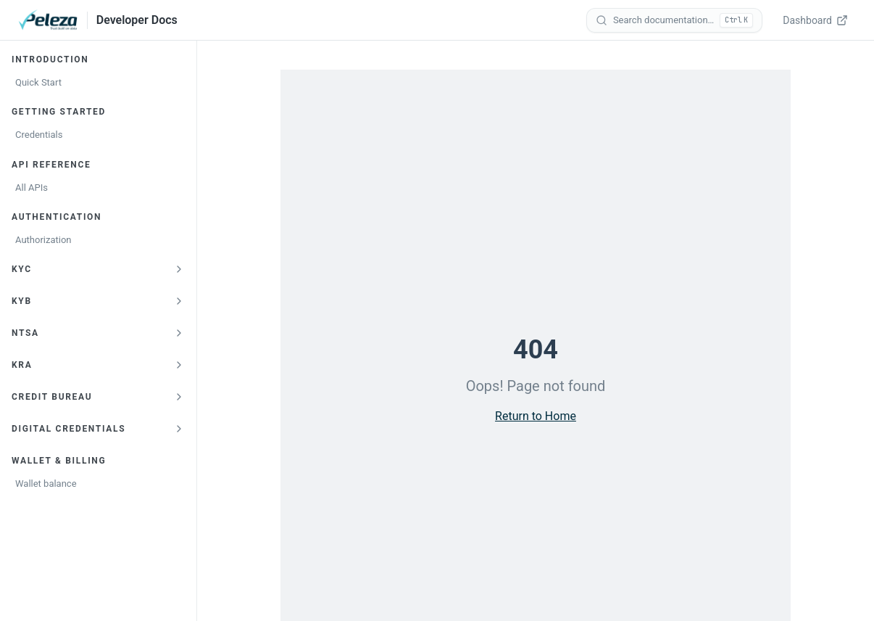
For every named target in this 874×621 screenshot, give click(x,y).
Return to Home (535, 416)
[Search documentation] (674, 20)
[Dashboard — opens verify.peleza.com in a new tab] (817, 20)
